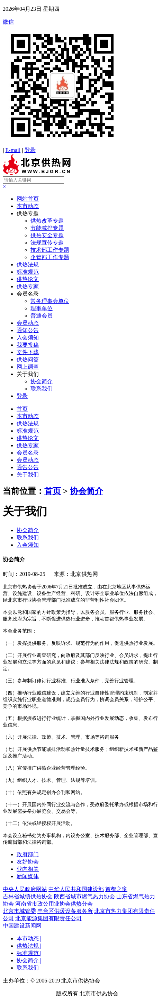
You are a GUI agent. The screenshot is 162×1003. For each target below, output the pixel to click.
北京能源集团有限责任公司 (48, 918)
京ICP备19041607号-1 (29, 993)
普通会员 (41, 316)
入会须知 (28, 337)
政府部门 (28, 854)
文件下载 (28, 352)
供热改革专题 (47, 221)
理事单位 (41, 308)
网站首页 (28, 199)
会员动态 (28, 323)
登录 (30, 150)
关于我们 (28, 374)
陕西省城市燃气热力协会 (84, 896)
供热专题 (28, 213)
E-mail (13, 150)
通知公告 (28, 330)
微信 (81, 83)
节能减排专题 (47, 228)
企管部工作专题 (49, 257)
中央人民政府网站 (25, 889)
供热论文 (28, 279)
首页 (22, 409)
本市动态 (28, 206)
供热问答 (28, 359)
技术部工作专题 (49, 250)
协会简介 (41, 381)
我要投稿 (28, 345)
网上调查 (28, 367)
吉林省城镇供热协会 (28, 896)
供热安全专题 (47, 235)
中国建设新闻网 (22, 926)
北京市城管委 (19, 911)
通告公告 (28, 467)
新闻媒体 (28, 876)
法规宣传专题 (47, 243)
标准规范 (28, 272)
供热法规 (28, 264)
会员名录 (28, 294)
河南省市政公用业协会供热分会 (54, 904)
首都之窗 (116, 889)
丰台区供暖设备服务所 (65, 911)
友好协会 (28, 862)
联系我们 (41, 389)
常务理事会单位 (49, 301)
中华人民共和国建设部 (76, 889)
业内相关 (28, 869)
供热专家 (28, 286)
